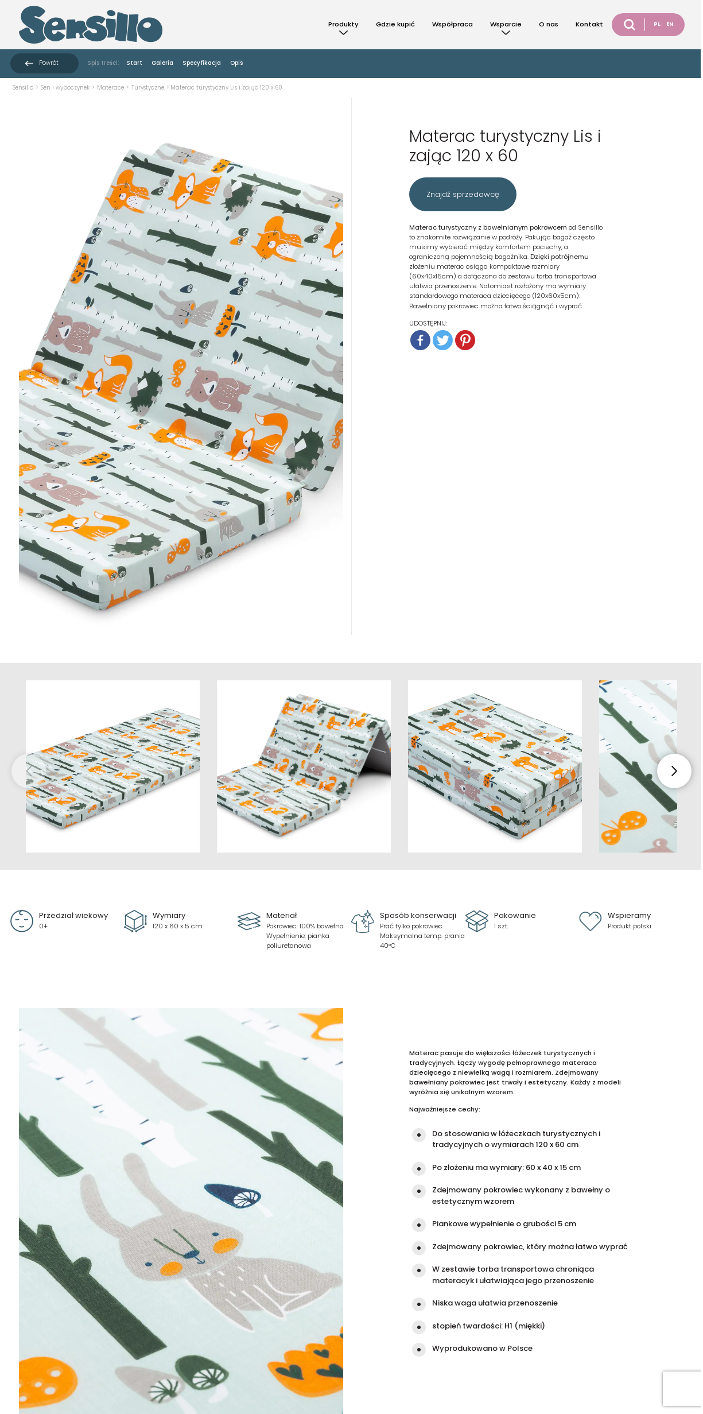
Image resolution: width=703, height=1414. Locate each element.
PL (657, 24)
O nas (548, 24)
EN (669, 24)
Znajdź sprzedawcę (462, 194)
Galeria (162, 63)
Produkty (343, 24)
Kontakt (589, 24)
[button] (674, 771)
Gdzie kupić (395, 24)
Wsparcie (506, 24)
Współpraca (452, 24)
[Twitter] (443, 340)
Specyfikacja (201, 63)
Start (134, 63)
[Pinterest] (465, 340)
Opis (236, 63)
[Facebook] (420, 340)
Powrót (49, 63)
